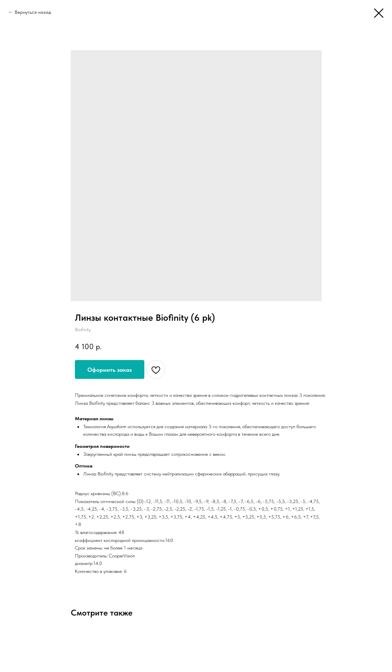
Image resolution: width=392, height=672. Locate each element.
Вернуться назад (33, 12)
